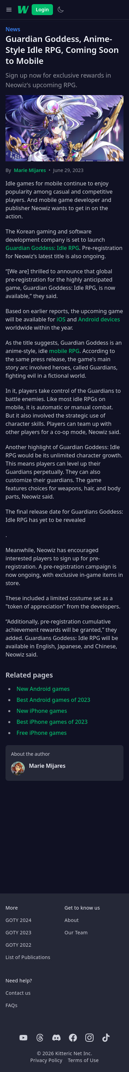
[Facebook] (73, 1038)
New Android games (43, 689)
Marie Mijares (30, 170)
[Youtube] (23, 1038)
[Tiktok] (106, 1038)
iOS (61, 319)
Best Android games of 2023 (53, 700)
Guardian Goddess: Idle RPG (42, 248)
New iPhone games (42, 711)
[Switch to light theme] (60, 9)
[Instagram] (89, 1038)
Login (42, 9)
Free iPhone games (42, 733)
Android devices (99, 319)
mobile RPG (64, 351)
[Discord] (56, 1038)
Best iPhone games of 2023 (52, 722)
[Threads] (40, 1038)
